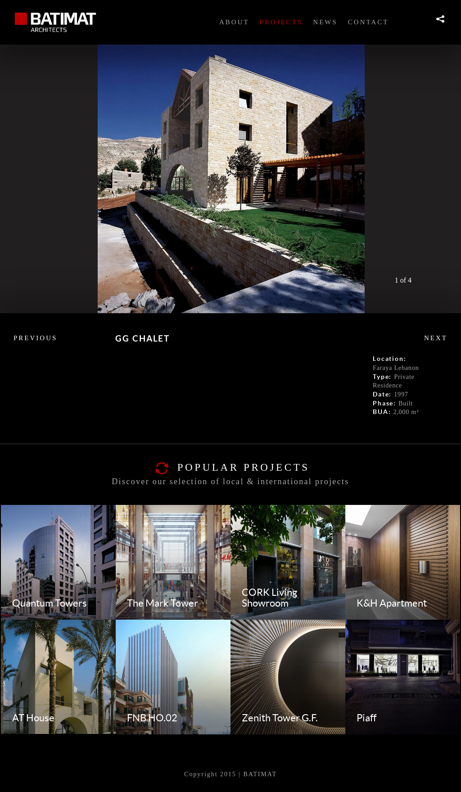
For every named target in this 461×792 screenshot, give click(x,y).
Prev (418, 279)
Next (431, 279)
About (234, 22)
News (325, 22)
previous (35, 338)
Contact (368, 22)
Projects (281, 22)
